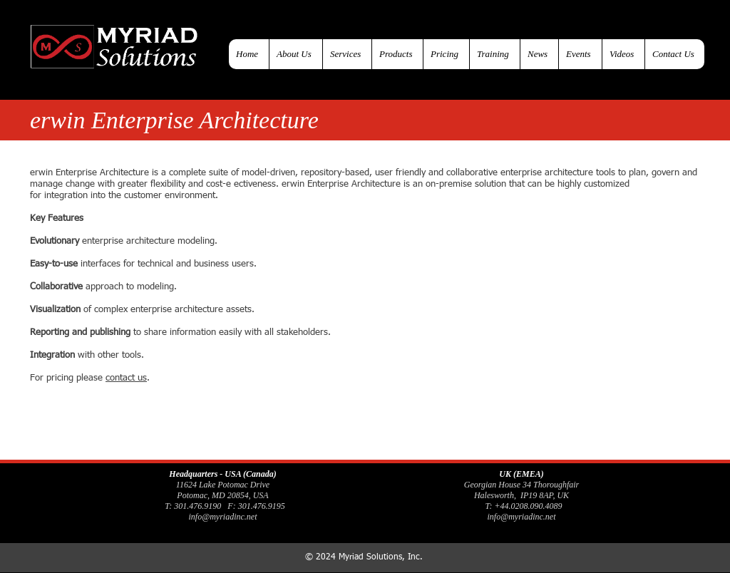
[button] (397, 54)
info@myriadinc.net (222, 517)
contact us (126, 378)
